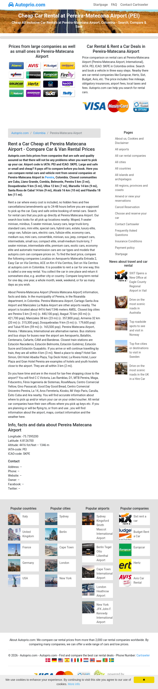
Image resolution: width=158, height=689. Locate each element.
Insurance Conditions (128, 241)
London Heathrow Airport (102, 591)
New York (65, 578)
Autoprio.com (26, 5)
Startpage (100, 5)
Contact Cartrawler (134, 5)
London (64, 562)
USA (25, 578)
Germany (28, 562)
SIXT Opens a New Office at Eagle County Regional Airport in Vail (138, 282)
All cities (120, 162)
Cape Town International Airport (104, 573)
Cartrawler (143, 655)
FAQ (114, 5)
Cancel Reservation (127, 207)
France (26, 547)
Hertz (137, 562)
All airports (122, 149)
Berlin (63, 532)
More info (74, 684)
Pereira (49, 177)
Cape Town (66, 547)
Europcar (139, 547)
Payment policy (125, 247)
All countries (123, 168)
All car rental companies (130, 155)
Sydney (64, 516)
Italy (25, 516)
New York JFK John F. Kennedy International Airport (104, 613)
